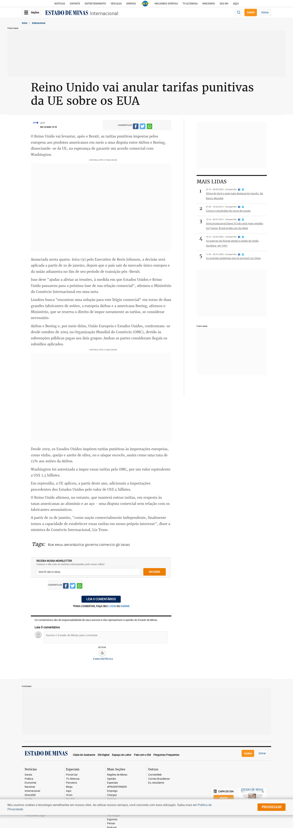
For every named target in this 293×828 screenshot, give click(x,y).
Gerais (28, 774)
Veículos (116, 3)
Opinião (111, 778)
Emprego (112, 791)
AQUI (236, 3)
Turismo (111, 799)
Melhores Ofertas (166, 3)
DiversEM (30, 795)
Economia (30, 782)
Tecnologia (113, 815)
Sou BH (224, 3)
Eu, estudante (156, 782)
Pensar (111, 823)
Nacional (30, 786)
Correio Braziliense (159, 778)
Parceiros (208, 3)
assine (125, 606)
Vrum (69, 795)
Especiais (112, 782)
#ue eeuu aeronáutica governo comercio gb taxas (89, 544)
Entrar (265, 12)
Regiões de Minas (117, 774)
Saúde (28, 799)
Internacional (104, 13)
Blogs (69, 786)
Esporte (75, 3)
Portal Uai (71, 774)
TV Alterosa (190, 3)
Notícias (59, 3)
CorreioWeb (155, 774)
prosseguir (271, 807)
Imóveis (131, 3)
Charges (112, 795)
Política (29, 778)
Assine (251, 12)
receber (154, 572)
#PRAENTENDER (117, 786)
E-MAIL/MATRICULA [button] (103, 658)
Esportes (112, 819)
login (112, 606)
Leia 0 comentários (101, 599)
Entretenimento (95, 3)
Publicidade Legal (35, 815)
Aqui (68, 791)
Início (24, 22)
